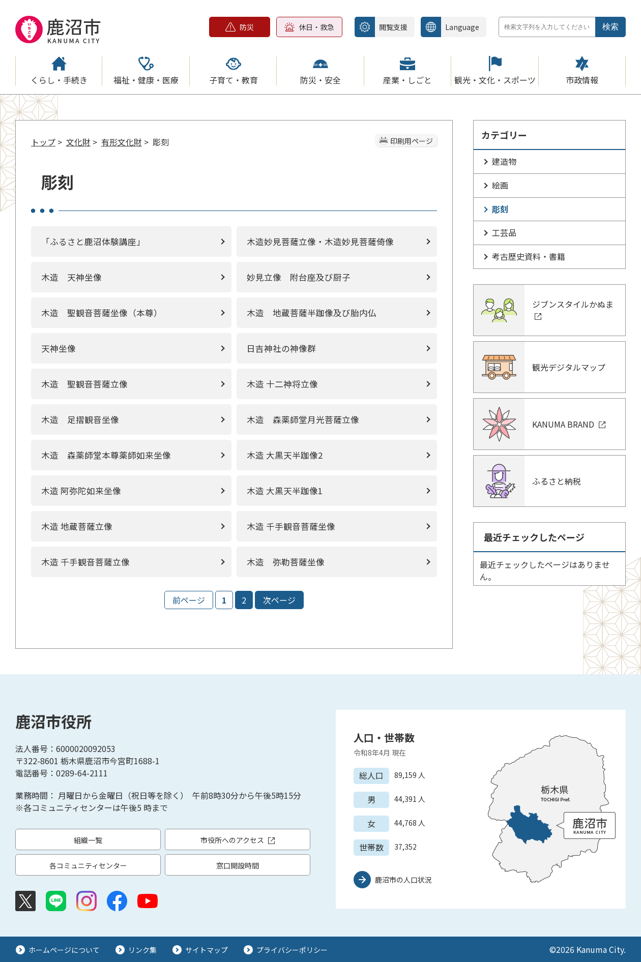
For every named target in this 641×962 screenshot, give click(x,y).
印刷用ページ (411, 141)
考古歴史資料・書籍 (528, 256)
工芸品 (504, 232)
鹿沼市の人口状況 (403, 880)
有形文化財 (121, 142)
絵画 (500, 185)
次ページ (279, 600)
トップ (43, 142)
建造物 (504, 161)
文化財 (78, 142)
